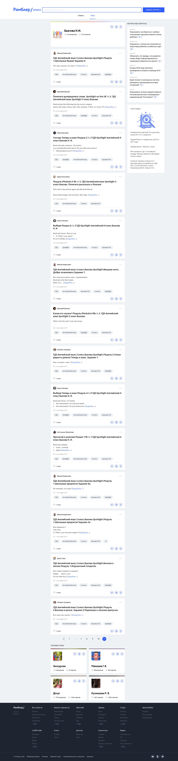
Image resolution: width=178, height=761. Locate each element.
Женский (80, 708)
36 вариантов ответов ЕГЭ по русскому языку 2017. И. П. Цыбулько (144, 133)
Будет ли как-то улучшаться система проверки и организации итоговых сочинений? (144, 82)
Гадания (101, 740)
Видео (123, 730)
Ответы (57, 734)
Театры (101, 718)
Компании (58, 714)
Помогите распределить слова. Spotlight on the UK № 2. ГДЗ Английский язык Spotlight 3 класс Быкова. (84, 98)
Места (34, 743)
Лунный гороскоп (105, 743)
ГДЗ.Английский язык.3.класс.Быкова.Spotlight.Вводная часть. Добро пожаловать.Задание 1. (86, 271)
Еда (77, 721)
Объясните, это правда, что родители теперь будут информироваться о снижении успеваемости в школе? (145, 58)
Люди (34, 737)
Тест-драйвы (147, 714)
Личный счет (59, 721)
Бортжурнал (147, 718)
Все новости (37, 708)
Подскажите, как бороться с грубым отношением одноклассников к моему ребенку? (145, 34)
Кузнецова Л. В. (100, 693)
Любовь (79, 718)
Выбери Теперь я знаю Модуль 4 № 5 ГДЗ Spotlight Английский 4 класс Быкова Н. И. (87, 394)
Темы (56, 737)
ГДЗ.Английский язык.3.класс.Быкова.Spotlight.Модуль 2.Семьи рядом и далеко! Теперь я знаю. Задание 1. (87, 356)
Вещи (34, 740)
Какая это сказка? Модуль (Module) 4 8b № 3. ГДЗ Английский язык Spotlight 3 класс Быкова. (85, 315)
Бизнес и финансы (62, 708)
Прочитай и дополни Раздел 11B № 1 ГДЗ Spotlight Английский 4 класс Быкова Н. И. (87, 438)
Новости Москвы (38, 714)
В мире (35, 711)
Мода (78, 711)
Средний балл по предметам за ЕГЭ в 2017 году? (144, 141)
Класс (56, 730)
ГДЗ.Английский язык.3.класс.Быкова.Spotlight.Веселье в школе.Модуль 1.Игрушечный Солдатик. (83, 564)
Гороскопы (103, 730)
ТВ (121, 737)
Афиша (101, 708)
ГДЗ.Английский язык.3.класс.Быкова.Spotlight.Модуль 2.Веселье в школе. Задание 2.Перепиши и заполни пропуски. (85, 608)
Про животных (126, 743)
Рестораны (102, 721)
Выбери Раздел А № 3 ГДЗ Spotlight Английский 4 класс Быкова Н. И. (86, 227)
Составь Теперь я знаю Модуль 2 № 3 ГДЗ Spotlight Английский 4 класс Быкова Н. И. (87, 139)
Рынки (56, 718)
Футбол (123, 711)
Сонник (101, 734)
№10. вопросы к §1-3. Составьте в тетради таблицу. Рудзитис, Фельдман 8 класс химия (144, 154)
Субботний (37, 730)
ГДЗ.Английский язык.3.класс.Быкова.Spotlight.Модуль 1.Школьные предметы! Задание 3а (82, 520)
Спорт (123, 708)
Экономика (58, 711)
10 (98, 639)
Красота (79, 714)
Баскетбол (124, 718)
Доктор (79, 730)
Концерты (102, 714)
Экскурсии (59, 666)
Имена (100, 737)
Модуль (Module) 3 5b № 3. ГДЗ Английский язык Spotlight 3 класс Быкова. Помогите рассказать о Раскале (84, 183)
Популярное (125, 734)
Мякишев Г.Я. (99, 666)
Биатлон (123, 721)
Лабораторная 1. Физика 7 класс (142, 147)
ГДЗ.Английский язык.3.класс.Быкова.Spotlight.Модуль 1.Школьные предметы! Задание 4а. (82, 482)
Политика (36, 718)
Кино (100, 711)
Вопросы (79, 734)
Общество (36, 721)
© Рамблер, (17, 756)
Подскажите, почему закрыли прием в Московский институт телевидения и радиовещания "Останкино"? (145, 94)
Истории (35, 734)
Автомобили (147, 708)
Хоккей (123, 714)
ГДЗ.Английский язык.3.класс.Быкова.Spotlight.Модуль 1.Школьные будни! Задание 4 (82, 59)
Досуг (56, 693)
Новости (145, 711)
